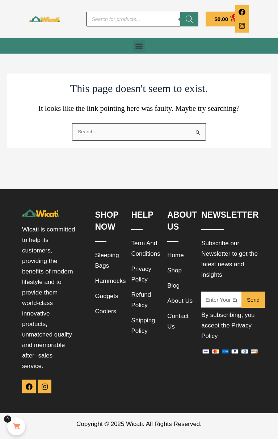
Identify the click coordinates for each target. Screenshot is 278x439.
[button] (139, 46)
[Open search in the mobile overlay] (142, 19)
